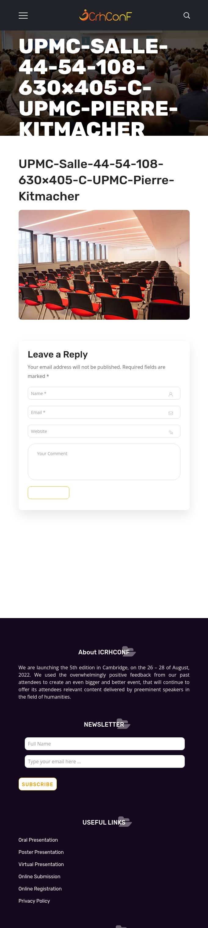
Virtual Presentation (41, 864)
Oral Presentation (38, 840)
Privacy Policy (34, 901)
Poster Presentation (41, 852)
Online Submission (39, 876)
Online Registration (40, 889)
